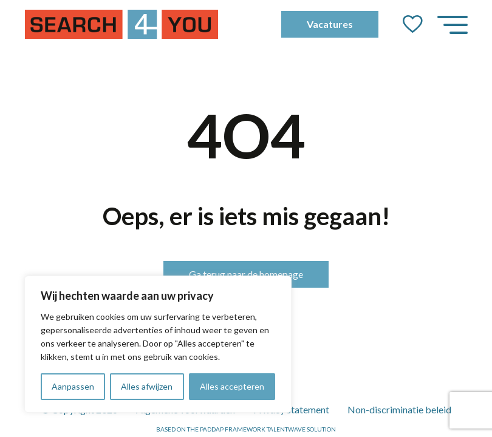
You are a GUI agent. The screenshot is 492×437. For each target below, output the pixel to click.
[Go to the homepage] (121, 24)
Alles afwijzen (147, 386)
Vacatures (330, 24)
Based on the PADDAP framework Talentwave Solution (246, 429)
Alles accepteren (232, 386)
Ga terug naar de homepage (246, 274)
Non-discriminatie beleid (399, 409)
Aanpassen (73, 386)
